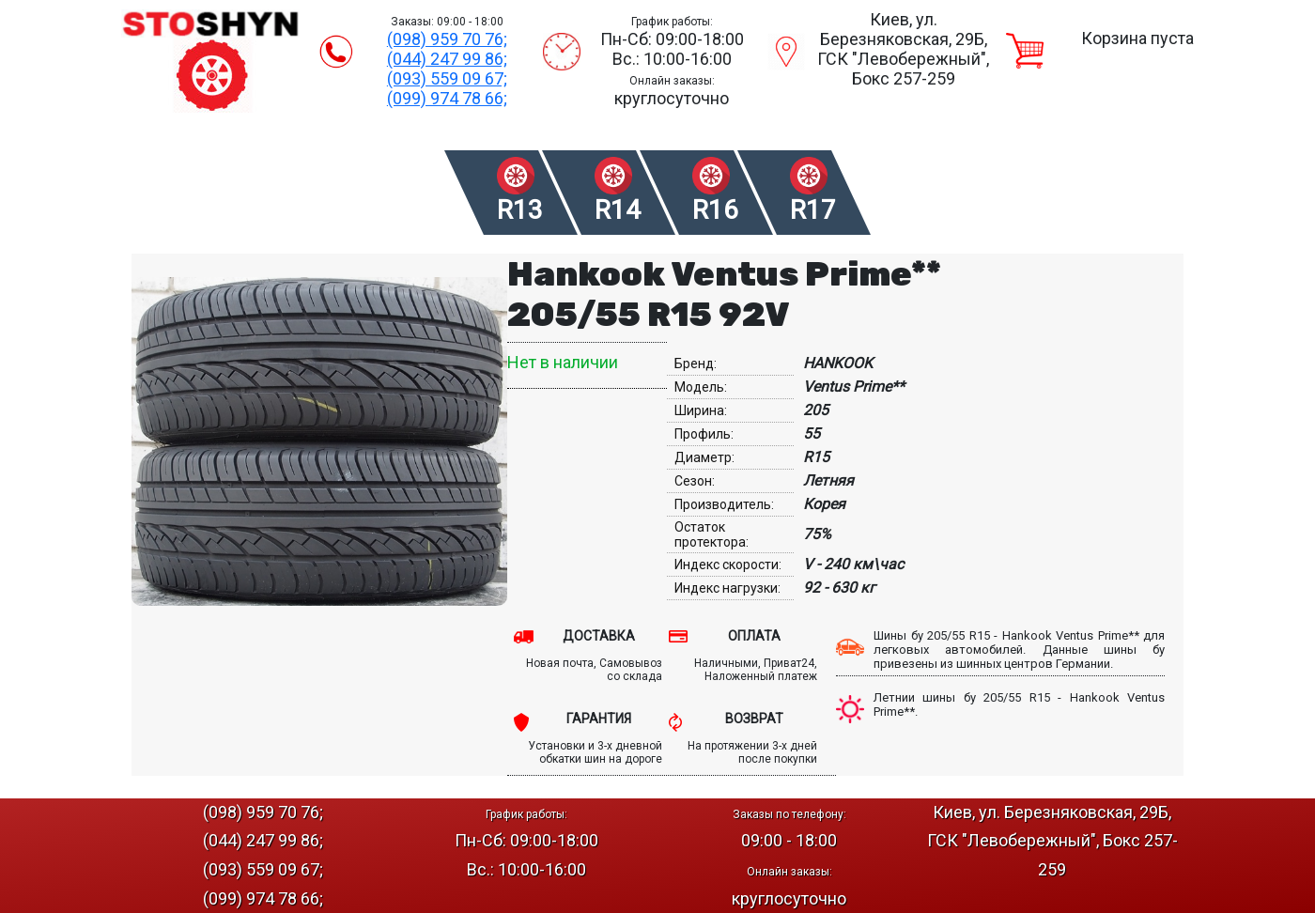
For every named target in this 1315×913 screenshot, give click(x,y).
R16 (715, 209)
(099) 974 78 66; (447, 98)
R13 (520, 209)
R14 (618, 209)
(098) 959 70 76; (447, 39)
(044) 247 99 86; (447, 59)
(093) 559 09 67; (447, 78)
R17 (813, 209)
